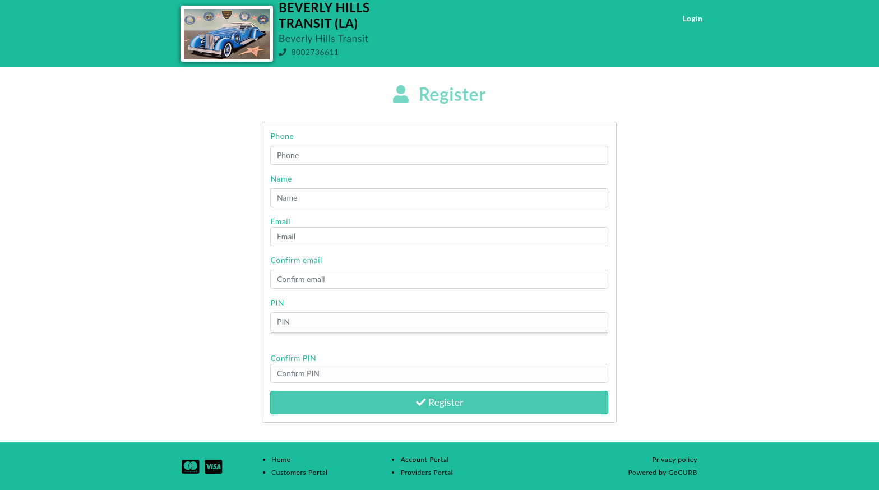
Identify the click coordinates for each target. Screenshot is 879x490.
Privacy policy (674, 459)
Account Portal (424, 459)
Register (440, 402)
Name (281, 178)
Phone (282, 136)
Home (281, 459)
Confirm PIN (293, 358)
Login (693, 18)
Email (280, 221)
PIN (277, 302)
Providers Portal (426, 472)
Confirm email (296, 260)
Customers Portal (299, 472)
